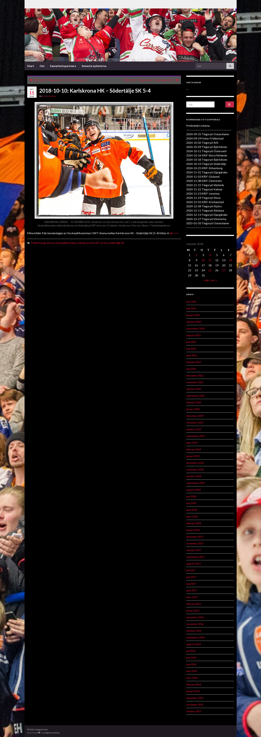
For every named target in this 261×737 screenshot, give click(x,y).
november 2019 (195, 422)
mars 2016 (192, 677)
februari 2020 (193, 402)
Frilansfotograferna (42, 242)
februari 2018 (193, 523)
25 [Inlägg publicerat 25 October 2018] (210, 270)
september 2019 (195, 435)
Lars (44, 96)
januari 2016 (193, 691)
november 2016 (195, 623)
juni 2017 (191, 576)
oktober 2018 (193, 476)
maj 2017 (191, 583)
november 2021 (195, 382)
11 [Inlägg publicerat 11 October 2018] (210, 260)
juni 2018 (191, 496)
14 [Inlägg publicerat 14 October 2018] (230, 260)
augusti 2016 (193, 644)
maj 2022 (191, 368)
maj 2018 (191, 503)
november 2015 (195, 704)
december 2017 (195, 536)
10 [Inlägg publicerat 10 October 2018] (203, 260)
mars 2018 (192, 516)
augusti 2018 (193, 489)
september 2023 (195, 328)
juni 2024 (191, 301)
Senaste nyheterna (94, 66)
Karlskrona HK (86, 242)
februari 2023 (193, 362)
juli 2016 (190, 650)
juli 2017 (190, 570)
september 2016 (195, 637)
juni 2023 (191, 341)
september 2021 (195, 395)
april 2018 (191, 509)
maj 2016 (191, 664)
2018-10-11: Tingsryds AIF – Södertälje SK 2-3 (149, 79)
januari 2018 (193, 529)
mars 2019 (192, 442)
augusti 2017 (193, 563)
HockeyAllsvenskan (66, 242)
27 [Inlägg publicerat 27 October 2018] (223, 270)
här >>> (174, 233)
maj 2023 (191, 348)
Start (30, 66)
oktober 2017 (193, 550)
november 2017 (195, 543)
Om (42, 66)
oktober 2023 (193, 321)
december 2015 (195, 697)
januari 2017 (193, 610)
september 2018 (195, 482)
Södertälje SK (116, 242)
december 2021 (195, 375)
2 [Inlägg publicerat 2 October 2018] (196, 255)
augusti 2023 (193, 335)
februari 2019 (193, 449)
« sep (206, 280)
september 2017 (195, 556)
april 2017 (191, 590)
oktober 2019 (193, 429)
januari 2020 (193, 409)
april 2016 (191, 670)
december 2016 (195, 617)
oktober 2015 (193, 711)
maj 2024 (191, 308)
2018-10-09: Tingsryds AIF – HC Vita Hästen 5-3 (60, 79)
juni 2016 (191, 657)
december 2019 (195, 415)
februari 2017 (193, 603)
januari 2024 (193, 315)
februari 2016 (193, 684)
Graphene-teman (51, 732)
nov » (214, 280)
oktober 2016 (193, 630)
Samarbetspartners (63, 66)
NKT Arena (101, 242)
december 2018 (195, 462)
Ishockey (51, 96)
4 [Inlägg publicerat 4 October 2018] (210, 255)
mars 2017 (192, 597)
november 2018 (195, 469)
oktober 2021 (193, 388)
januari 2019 (193, 456)
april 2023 (191, 355)
